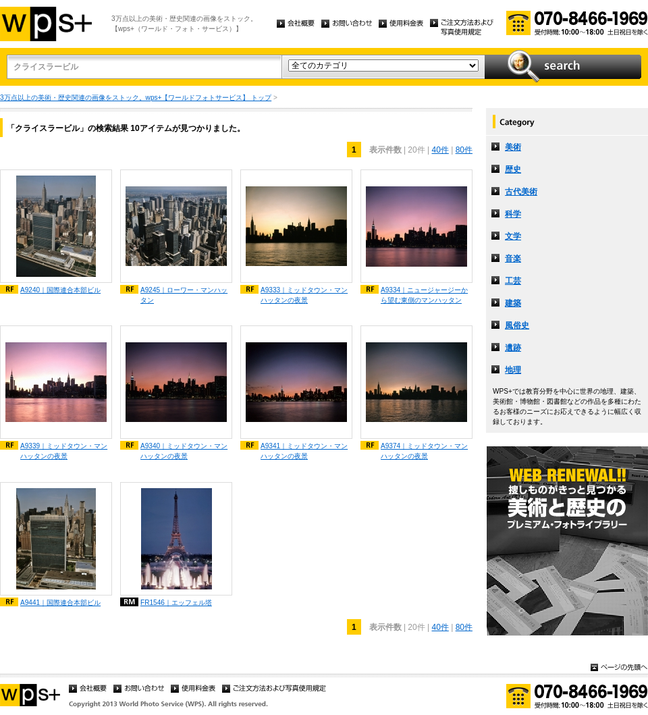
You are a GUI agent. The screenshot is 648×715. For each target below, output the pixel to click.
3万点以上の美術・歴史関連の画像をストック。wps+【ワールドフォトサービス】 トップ (135, 97)
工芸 (513, 281)
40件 (439, 150)
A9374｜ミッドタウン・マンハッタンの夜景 (424, 451)
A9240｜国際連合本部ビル (60, 290)
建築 (513, 303)
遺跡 (513, 347)
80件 (464, 150)
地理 (513, 370)
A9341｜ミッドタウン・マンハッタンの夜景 (304, 451)
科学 (513, 214)
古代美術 (521, 191)
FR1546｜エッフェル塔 (176, 602)
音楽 (513, 258)
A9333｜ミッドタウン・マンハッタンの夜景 (304, 295)
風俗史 (517, 325)
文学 (513, 236)
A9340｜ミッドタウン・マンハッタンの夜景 (183, 451)
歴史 (513, 169)
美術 (513, 147)
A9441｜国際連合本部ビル (60, 602)
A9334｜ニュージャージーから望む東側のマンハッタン (424, 295)
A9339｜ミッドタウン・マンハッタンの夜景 (63, 451)
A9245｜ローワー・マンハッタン (183, 295)
